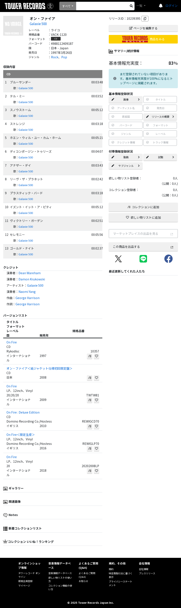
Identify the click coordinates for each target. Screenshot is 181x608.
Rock (54, 57)
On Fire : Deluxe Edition (23, 412)
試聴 (160, 157)
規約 (111, 569)
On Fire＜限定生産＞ (20, 434)
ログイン (172, 5)
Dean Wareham (29, 273)
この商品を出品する (143, 246)
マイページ (24, 585)
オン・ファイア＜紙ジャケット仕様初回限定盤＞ (39, 368)
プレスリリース (147, 573)
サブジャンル (126, 165)
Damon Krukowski (31, 279)
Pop (64, 57)
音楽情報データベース (60, 573)
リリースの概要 (160, 116)
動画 (126, 157)
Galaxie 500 (38, 23)
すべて (66, 6)
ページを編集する (143, 28)
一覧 (139, 5)
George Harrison (27, 298)
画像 (126, 99)
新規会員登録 (25, 581)
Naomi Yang (27, 291)
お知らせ (83, 581)
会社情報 (143, 569)
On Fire (11, 342)
